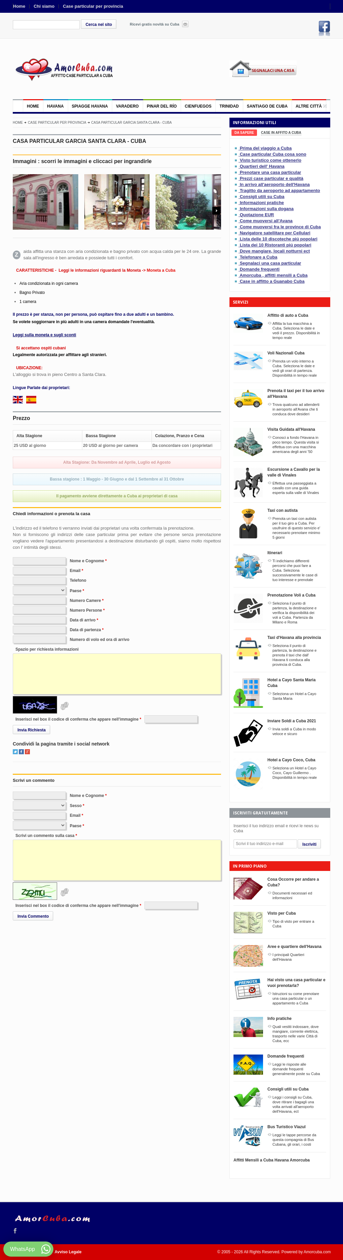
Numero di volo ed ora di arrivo (99, 639)
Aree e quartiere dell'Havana (294, 946)
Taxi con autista (282, 510)
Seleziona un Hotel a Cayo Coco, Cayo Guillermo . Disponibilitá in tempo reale (294, 772)
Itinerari (274, 552)
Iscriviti (309, 844)
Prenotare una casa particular (270, 172)
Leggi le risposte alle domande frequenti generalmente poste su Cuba (296, 1069)
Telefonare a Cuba (258, 257)
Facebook (324, 28)
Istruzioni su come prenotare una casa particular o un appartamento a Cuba (295, 998)
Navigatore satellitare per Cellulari (275, 232)
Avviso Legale (68, 1252)
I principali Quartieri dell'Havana (288, 957)
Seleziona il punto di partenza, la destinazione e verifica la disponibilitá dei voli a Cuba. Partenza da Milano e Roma (294, 612)
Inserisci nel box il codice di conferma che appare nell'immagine (76, 719)
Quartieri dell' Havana (262, 166)
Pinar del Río (162, 106)
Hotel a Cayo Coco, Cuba (291, 760)
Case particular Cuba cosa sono (273, 154)
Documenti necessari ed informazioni (292, 895)
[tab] (244, 132)
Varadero (127, 106)
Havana (55, 106)
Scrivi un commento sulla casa (44, 835)
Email (75, 570)
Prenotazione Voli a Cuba (291, 595)
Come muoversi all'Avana (266, 220)
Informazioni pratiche (262, 202)
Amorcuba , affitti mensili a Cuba (273, 275)
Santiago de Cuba (267, 106)
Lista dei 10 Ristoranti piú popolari (275, 244)
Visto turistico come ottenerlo (270, 160)
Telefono (78, 580)
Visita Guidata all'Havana (291, 429)
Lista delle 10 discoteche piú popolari (278, 238)
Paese (76, 590)
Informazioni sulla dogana (267, 208)
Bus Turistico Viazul (286, 1126)
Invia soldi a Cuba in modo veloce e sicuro (294, 731)
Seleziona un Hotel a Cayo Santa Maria (294, 696)
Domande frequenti (260, 269)
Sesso (76, 805)
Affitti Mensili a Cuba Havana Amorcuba (271, 1160)
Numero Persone (86, 610)
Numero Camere (85, 600)
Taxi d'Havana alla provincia (294, 637)
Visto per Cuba (281, 913)
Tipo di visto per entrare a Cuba (293, 923)
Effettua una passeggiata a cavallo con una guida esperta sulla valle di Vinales (295, 488)
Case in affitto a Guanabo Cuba (272, 281)
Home (19, 6)
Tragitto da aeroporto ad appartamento (280, 190)
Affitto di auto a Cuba (287, 315)
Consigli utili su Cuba (262, 196)
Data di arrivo (83, 620)
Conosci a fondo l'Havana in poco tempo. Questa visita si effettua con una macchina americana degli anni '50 (295, 444)
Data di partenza (85, 629)
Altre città (309, 106)
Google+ (27, 751)
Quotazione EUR (257, 214)
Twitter (15, 751)
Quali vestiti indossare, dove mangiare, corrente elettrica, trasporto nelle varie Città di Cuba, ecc (295, 1034)
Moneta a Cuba (161, 270)
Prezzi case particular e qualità (271, 178)
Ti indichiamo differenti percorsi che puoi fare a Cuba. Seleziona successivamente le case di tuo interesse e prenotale (294, 570)
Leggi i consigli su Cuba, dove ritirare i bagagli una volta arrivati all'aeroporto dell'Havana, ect (293, 1104)
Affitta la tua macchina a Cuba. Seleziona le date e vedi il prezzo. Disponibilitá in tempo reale (296, 330)
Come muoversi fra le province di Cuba (280, 226)
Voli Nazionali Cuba (285, 353)
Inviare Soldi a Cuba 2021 (291, 721)
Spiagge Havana (90, 106)
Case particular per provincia (93, 6)
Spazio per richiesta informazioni (47, 649)
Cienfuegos (198, 106)
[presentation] (244, 132)
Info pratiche (279, 1018)
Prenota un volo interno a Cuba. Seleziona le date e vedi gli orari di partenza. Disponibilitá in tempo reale (294, 368)
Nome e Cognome (87, 561)
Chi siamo (44, 6)
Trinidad (229, 106)
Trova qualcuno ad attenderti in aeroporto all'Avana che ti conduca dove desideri (295, 409)
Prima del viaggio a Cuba (266, 148)
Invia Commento (33, 916)
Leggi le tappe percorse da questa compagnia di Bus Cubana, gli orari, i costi (294, 1139)
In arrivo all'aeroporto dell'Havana (275, 184)
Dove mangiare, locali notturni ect (275, 251)
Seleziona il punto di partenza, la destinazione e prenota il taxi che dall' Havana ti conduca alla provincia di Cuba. (294, 655)
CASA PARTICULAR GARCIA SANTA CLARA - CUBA (131, 122)
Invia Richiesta (31, 730)
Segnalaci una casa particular (270, 263)
